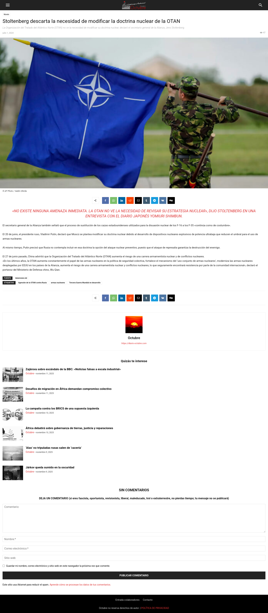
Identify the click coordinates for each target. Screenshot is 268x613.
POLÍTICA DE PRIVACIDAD (155, 608)
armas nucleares (58, 283)
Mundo (6, 14)
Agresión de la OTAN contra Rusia (32, 283)
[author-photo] (134, 333)
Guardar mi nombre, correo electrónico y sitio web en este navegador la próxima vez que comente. (58, 566)
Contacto (148, 599)
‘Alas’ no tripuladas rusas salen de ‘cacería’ (54, 447)
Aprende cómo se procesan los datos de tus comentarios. (80, 584)
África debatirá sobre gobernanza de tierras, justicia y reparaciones (69, 428)
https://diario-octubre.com (134, 343)
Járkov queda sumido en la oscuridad (50, 467)
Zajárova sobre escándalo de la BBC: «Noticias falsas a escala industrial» (73, 369)
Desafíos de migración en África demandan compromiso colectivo (68, 389)
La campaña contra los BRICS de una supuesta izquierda (62, 408)
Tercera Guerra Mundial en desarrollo (84, 283)
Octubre (134, 338)
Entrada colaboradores (127, 599)
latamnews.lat (21, 278)
